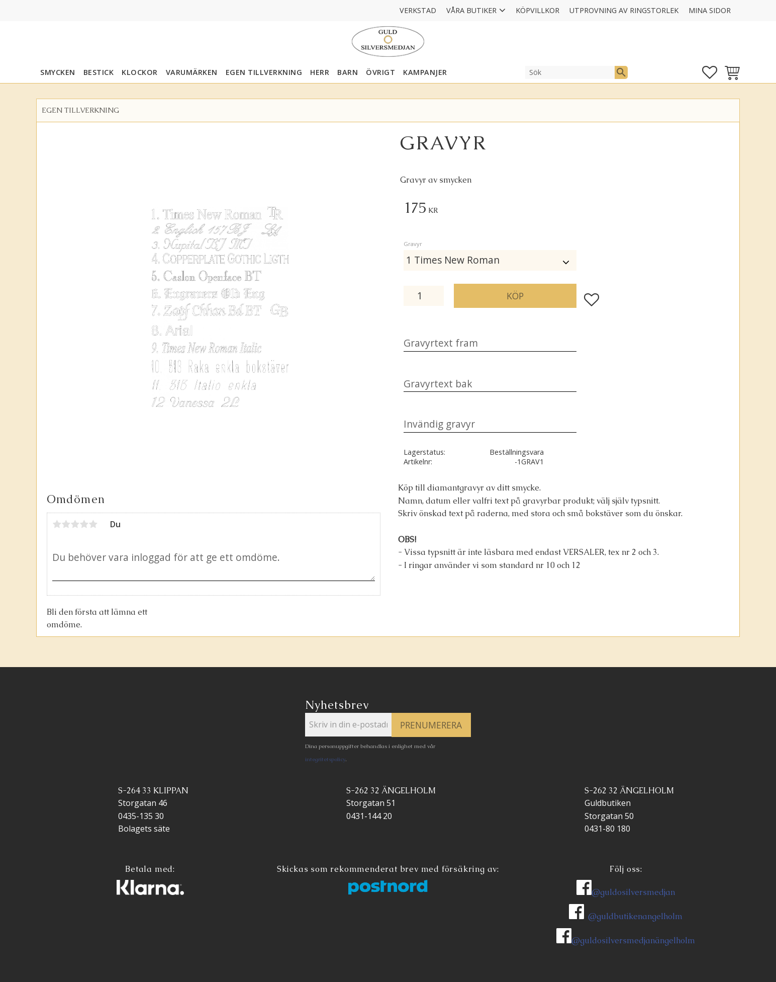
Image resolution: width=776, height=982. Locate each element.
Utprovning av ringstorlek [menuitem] (623, 10)
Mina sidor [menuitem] (710, 10)
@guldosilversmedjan (633, 892)
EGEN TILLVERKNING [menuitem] (264, 72)
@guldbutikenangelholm (635, 916)
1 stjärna (56, 524)
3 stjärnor (74, 524)
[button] (709, 72)
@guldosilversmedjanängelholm (633, 940)
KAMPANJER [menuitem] (425, 72)
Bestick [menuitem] (98, 72)
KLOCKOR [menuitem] (140, 72)
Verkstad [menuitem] (418, 10)
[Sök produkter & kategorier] (570, 72)
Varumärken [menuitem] (192, 72)
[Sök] (621, 72)
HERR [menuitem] (319, 72)
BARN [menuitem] (347, 72)
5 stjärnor (93, 524)
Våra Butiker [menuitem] (471, 10)
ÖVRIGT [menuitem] (380, 72)
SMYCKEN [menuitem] (57, 72)
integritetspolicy (325, 759)
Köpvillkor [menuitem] (537, 10)
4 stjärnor (83, 524)
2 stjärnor (65, 524)
